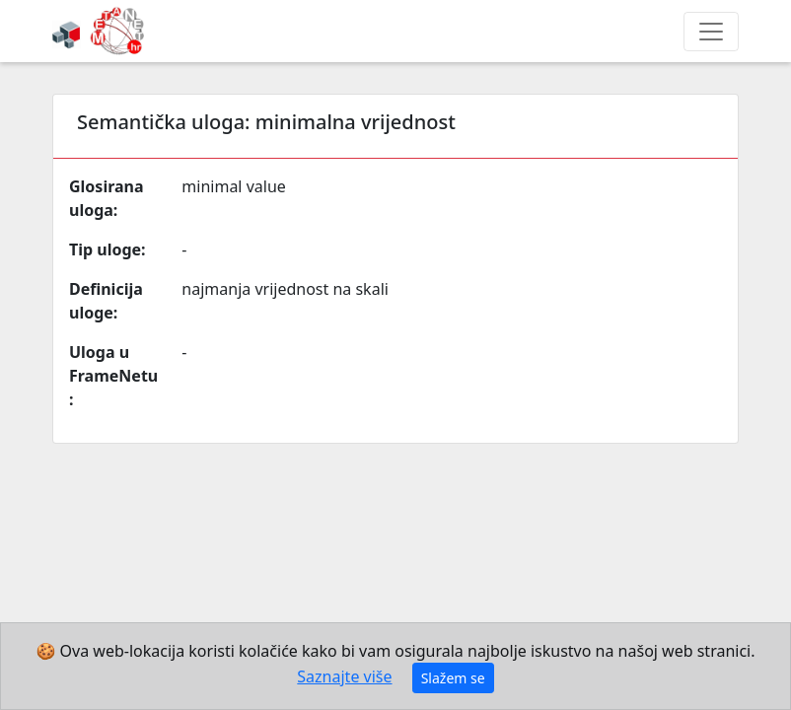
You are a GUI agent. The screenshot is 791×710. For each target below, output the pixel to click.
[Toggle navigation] (711, 31)
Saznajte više (344, 676)
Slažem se (453, 678)
